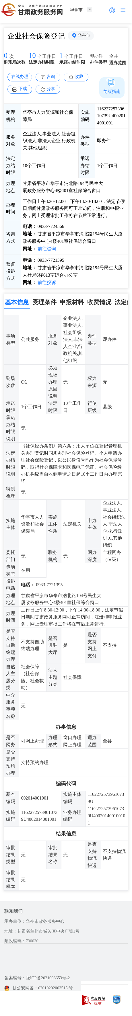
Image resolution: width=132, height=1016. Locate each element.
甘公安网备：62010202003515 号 (38, 988)
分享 (50, 89)
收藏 (79, 76)
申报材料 (72, 302)
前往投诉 (46, 282)
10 (32, 55)
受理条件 (44, 302)
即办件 (96, 56)
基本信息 (17, 302)
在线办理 (19, 76)
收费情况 (99, 302)
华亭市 (84, 35)
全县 (113, 56)
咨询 (50, 76)
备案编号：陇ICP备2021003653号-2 (37, 978)
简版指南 (112, 91)
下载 (22, 88)
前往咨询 (46, 248)
